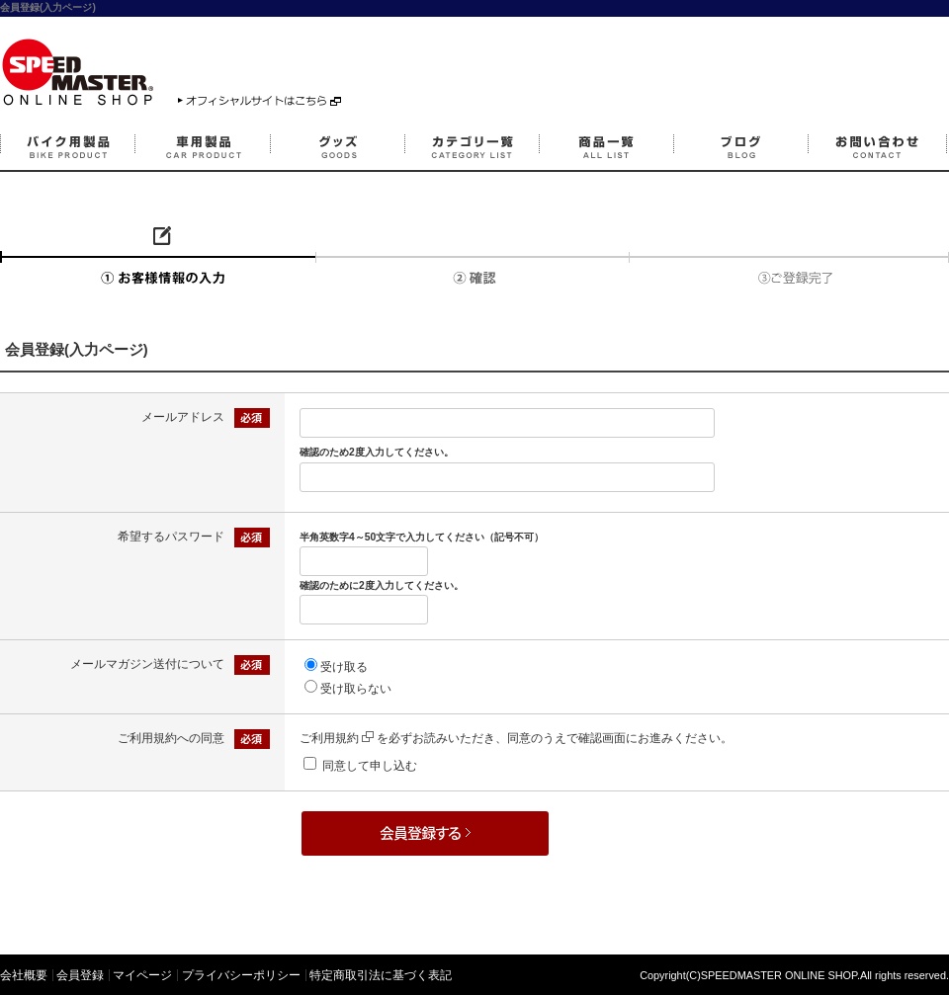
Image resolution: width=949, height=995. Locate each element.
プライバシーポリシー (241, 975)
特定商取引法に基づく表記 (380, 975)
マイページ (142, 975)
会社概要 (23, 975)
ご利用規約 (337, 738)
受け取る (344, 667)
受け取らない (355, 689)
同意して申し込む (369, 766)
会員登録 (80, 975)
